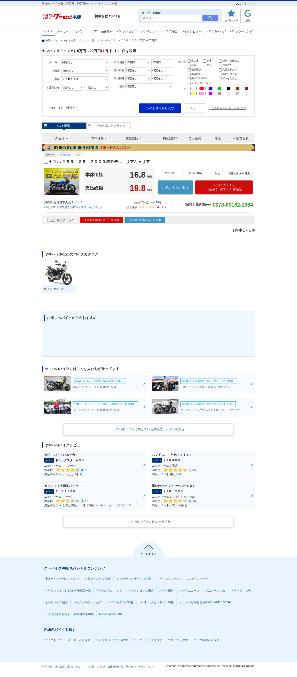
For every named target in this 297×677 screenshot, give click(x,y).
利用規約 (47, 666)
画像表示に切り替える (110, 125)
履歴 (248, 20)
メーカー (62, 31)
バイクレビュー (191, 31)
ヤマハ (50, 154)
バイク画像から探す (207, 640)
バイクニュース (189, 590)
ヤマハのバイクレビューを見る (148, 521)
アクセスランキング (109, 590)
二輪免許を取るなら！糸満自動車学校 (69, 614)
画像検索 (107, 31)
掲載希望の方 (115, 666)
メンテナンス (149, 31)
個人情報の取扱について (69, 666)
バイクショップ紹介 (141, 590)
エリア (92, 31)
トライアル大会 (241, 590)
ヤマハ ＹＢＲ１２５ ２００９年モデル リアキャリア (99, 162)
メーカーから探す (79, 640)
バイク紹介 (166, 590)
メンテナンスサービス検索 (133, 578)
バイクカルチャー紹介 (87, 602)
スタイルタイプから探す (112, 640)
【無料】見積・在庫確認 (224, 187)
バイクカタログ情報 (121, 602)
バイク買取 (169, 31)
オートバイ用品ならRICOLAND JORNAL (205, 602)
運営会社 (130, 666)
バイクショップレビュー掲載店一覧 (68, 590)
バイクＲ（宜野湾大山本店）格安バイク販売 (73, 207)
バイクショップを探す (147, 640)
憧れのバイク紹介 (56, 602)
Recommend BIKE (111, 614)
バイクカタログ (216, 31)
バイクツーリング (241, 31)
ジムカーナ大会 (215, 590)
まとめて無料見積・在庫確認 (101, 220)
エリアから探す (178, 640)
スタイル (78, 31)
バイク (48, 31)
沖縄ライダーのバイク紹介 (62, 578)
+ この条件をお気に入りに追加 (227, 108)
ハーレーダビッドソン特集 (156, 602)
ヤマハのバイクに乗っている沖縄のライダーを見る (148, 429)
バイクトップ (53, 640)
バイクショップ (127, 31)
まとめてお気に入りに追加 (145, 220)
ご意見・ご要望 (95, 666)
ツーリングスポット (169, 578)
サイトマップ (245, 3)
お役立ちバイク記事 (98, 578)
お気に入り (231, 20)
